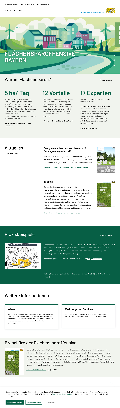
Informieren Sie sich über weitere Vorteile (58, 121)
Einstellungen (50, 402)
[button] (43, 4)
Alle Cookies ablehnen (34, 402)
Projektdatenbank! (94, 258)
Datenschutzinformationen (63, 394)
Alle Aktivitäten (12, 153)
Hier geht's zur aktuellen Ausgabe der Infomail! (62, 213)
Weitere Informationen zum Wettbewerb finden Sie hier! (66, 167)
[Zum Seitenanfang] (116, 204)
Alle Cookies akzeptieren (14, 402)
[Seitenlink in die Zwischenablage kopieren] (114, 56)
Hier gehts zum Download (36, 370)
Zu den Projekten (105, 235)
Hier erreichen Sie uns (88, 128)
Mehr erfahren (106, 80)
